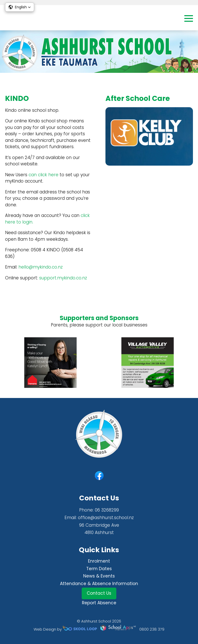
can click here (43, 175)
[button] (19, 7)
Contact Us (99, 593)
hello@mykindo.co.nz (40, 267)
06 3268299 (107, 510)
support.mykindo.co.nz (63, 278)
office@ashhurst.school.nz (106, 518)
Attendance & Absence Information (99, 584)
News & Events (99, 576)
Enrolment (99, 561)
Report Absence (99, 603)
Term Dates (99, 569)
